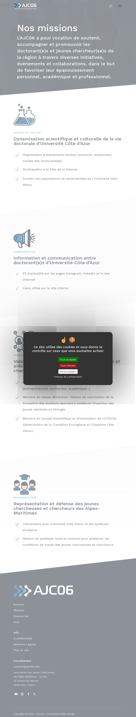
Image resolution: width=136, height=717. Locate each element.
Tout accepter (68, 359)
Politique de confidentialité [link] (68, 377)
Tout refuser (67, 365)
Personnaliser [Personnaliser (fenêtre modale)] (68, 371)
